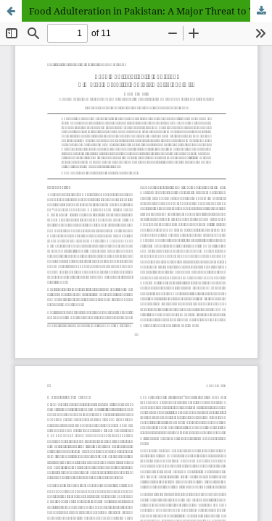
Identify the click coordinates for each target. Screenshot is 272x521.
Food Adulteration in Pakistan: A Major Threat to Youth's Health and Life (150, 10)
